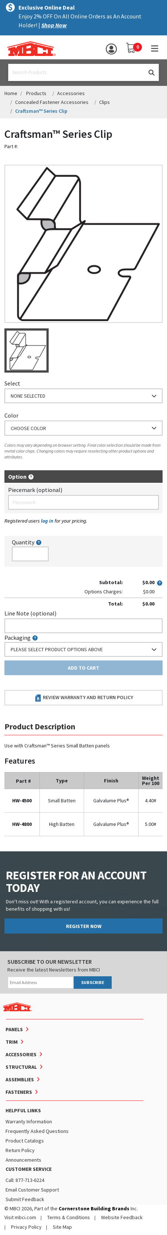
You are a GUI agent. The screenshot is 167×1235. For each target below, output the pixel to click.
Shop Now (54, 25)
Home (10, 93)
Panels (14, 1029)
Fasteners (19, 1092)
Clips (104, 102)
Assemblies (20, 1079)
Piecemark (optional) (35, 489)
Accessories (71, 93)
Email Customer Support (32, 1189)
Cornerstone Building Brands (94, 1208)
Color (11, 415)
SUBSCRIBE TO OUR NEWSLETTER (49, 961)
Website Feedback (122, 1217)
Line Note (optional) (30, 613)
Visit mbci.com (20, 1217)
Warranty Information (29, 1121)
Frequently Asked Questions (37, 1131)
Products (36, 93)
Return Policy (20, 1150)
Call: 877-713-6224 (25, 1180)
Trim (12, 1042)
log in (47, 520)
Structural (21, 1067)
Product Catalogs (25, 1140)
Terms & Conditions (68, 1217)
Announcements (23, 1159)
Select (12, 383)
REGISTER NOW (83, 926)
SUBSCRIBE (92, 982)
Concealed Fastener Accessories (51, 102)
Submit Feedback (25, 1199)
